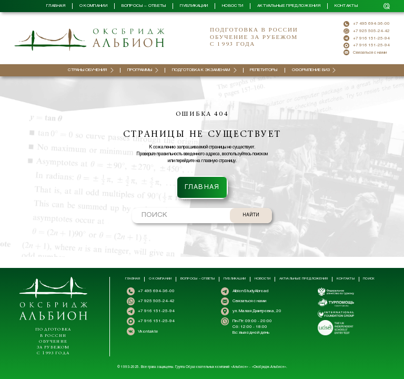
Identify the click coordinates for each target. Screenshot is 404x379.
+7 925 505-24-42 (371, 31)
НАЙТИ (251, 204)
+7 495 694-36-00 (371, 24)
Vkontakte (148, 332)
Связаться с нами (370, 53)
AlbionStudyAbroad (250, 291)
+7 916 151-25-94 (371, 38)
